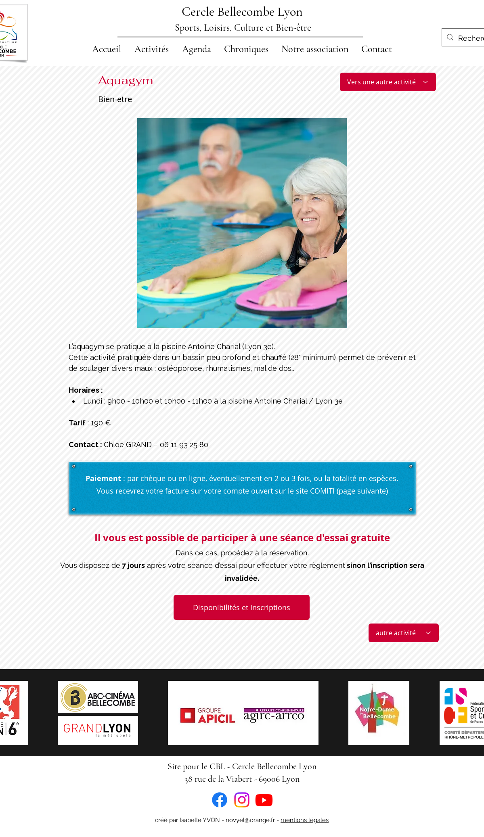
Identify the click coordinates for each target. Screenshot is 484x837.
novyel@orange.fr (250, 820)
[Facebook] (220, 800)
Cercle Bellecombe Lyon (242, 11)
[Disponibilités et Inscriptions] (242, 607)
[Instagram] (242, 800)
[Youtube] (264, 800)
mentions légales (305, 820)
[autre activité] (404, 633)
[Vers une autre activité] (388, 82)
